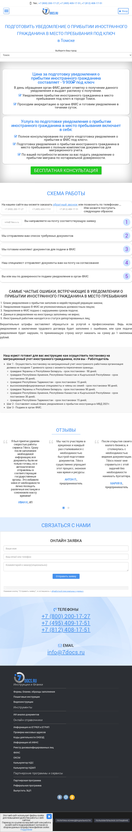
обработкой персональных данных (67, 591)
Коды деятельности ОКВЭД (28, 737)
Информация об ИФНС (25, 742)
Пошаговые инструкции (26, 696)
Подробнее (26, 829)
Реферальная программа (27, 785)
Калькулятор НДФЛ (24, 767)
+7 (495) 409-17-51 (70, 3)
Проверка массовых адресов (29, 732)
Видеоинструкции (23, 701)
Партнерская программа (27, 780)
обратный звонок (65, 204)
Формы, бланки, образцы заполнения (34, 691)
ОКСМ (16, 757)
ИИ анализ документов (26, 714)
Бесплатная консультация (66, 170)
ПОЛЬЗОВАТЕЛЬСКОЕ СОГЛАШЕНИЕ (112, 820)
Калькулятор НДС (23, 762)
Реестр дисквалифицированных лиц (33, 747)
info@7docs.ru (12, 222)
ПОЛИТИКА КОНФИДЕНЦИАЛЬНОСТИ (74, 820)
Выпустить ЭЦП (22, 790)
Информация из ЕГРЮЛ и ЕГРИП (31, 727)
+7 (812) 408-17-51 (92, 3)
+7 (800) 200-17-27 (49, 3)
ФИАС (16, 752)
